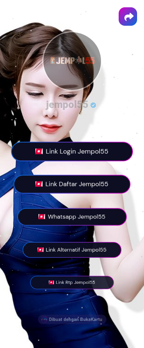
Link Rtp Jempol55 (72, 282)
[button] (128, 16)
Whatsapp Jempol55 (72, 217)
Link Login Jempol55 (72, 151)
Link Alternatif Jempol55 (72, 250)
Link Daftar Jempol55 (72, 184)
